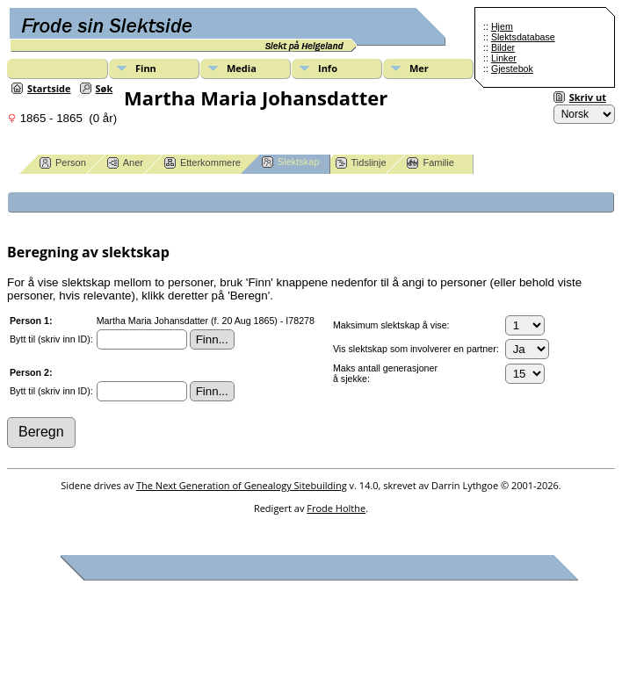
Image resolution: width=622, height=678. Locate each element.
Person (63, 163)
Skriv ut (587, 97)
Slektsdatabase (523, 37)
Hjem (502, 26)
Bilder (503, 47)
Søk (104, 88)
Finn (145, 68)
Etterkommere (202, 163)
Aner (125, 163)
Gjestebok (512, 68)
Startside (49, 88)
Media (242, 68)
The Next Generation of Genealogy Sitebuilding (241, 485)
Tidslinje (361, 163)
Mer (419, 68)
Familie (430, 163)
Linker (504, 58)
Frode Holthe (336, 508)
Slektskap (291, 162)
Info (327, 68)
